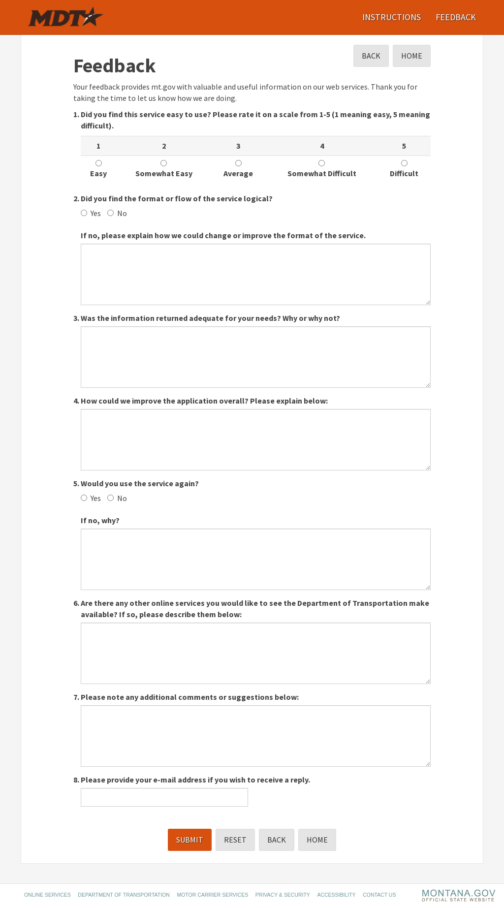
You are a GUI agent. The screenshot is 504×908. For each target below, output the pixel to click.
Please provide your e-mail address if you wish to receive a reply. (195, 779)
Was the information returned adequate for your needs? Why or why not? (210, 318)
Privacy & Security (282, 895)
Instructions (391, 17)
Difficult (404, 169)
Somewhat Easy (163, 169)
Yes (91, 213)
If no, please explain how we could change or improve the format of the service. (223, 235)
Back (371, 56)
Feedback (456, 17)
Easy (98, 169)
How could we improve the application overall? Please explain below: (204, 401)
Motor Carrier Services (212, 895)
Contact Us (379, 895)
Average (238, 169)
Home (411, 56)
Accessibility (336, 895)
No (117, 213)
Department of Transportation (124, 895)
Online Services (47, 895)
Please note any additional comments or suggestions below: (190, 697)
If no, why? (100, 520)
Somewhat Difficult (321, 169)
